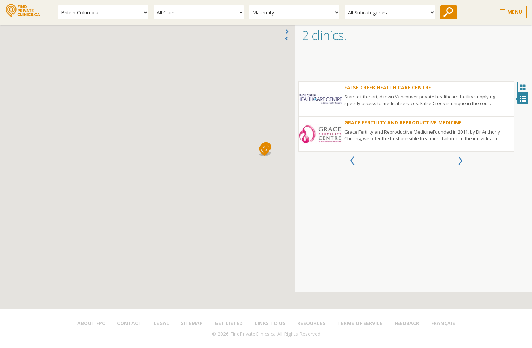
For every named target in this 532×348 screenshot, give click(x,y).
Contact (129, 323)
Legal (161, 323)
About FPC (91, 323)
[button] (264, 150)
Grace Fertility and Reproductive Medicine (403, 122)
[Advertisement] (413, 63)
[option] (406, 116)
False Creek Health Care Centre (387, 87)
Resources (311, 323)
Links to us (270, 323)
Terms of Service (360, 323)
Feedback (407, 323)
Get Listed (229, 323)
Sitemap (192, 323)
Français (443, 323)
